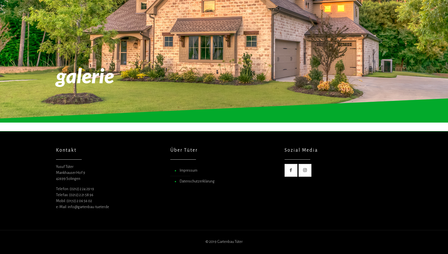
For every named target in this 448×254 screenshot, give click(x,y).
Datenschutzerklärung (197, 181)
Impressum (188, 170)
